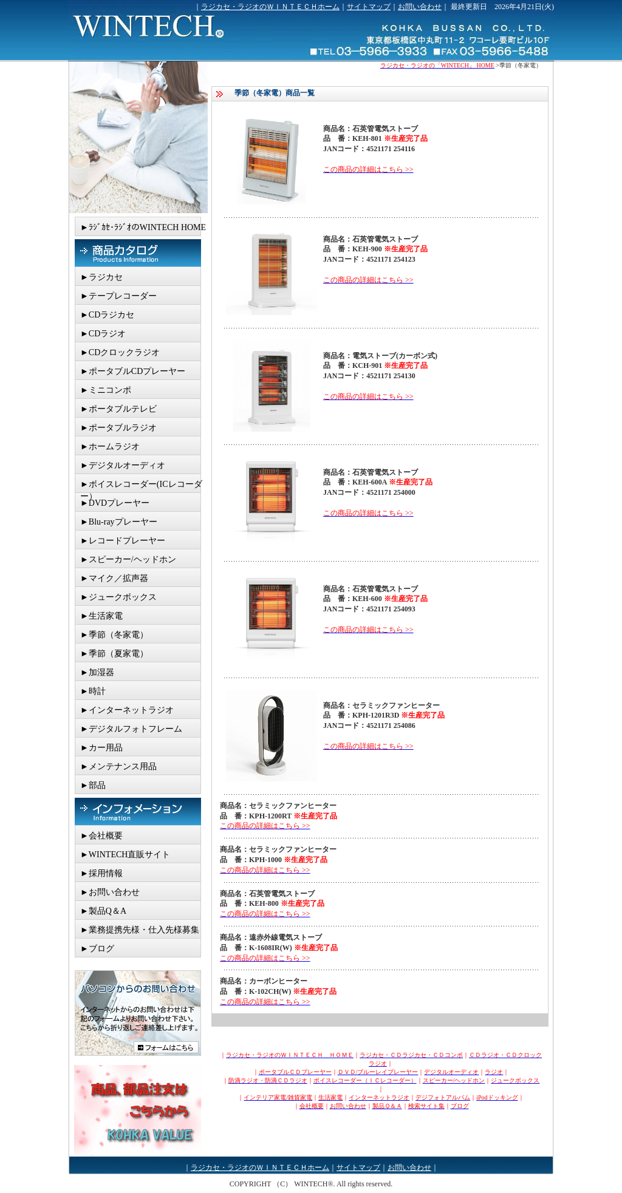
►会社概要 (101, 835)
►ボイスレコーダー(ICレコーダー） (141, 486)
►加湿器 (97, 672)
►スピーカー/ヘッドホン (128, 559)
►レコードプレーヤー (122, 540)
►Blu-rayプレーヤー (118, 521)
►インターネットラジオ (127, 710)
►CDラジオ (103, 333)
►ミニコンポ (105, 390)
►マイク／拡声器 (114, 578)
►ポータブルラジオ (118, 427)
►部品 (93, 785)
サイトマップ (369, 6)
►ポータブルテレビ (118, 408)
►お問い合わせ (110, 892)
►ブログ (97, 948)
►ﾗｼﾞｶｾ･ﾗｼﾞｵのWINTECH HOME (143, 227)
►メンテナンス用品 (118, 766)
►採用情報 (101, 873)
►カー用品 (101, 747)
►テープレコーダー (118, 296)
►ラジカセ (101, 277)
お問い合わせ (420, 6)
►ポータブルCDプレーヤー (132, 371)
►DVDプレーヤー (114, 503)
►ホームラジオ (110, 446)
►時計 (93, 691)
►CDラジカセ (107, 314)
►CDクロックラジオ (120, 352)
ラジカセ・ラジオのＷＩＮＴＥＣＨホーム (270, 6)
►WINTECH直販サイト (125, 854)
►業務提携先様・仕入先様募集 (139, 929)
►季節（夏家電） (114, 653)
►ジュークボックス (118, 597)
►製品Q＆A (103, 911)
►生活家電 (101, 615)
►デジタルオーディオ (122, 465)
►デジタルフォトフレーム (131, 728)
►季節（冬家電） (114, 634)
